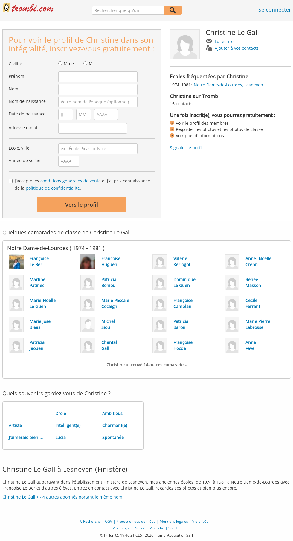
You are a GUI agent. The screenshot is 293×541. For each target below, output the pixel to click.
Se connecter (274, 9)
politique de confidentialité (53, 188)
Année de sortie (24, 160)
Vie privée (200, 521)
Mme (69, 63)
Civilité (15, 63)
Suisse (140, 528)
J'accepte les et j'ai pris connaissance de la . (82, 184)
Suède (173, 528)
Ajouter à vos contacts (237, 48)
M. (91, 63)
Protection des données (135, 521)
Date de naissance (27, 114)
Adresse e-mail (24, 127)
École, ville (19, 148)
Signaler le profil (186, 147)
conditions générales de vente (70, 181)
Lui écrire (224, 41)
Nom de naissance (27, 101)
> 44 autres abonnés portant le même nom (62, 497)
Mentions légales (174, 521)
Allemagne (122, 528)
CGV (108, 521)
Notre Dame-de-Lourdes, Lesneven (228, 85)
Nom (13, 89)
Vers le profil (81, 204)
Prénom (16, 76)
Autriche (157, 528)
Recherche (92, 521)
